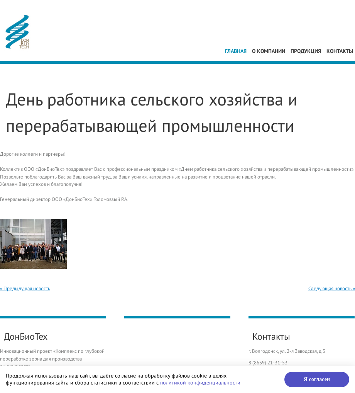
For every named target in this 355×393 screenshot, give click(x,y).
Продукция (306, 51)
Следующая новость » (331, 289)
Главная (236, 51)
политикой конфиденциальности (200, 382)
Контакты (339, 51)
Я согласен (317, 379)
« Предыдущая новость (25, 289)
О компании (268, 51)
